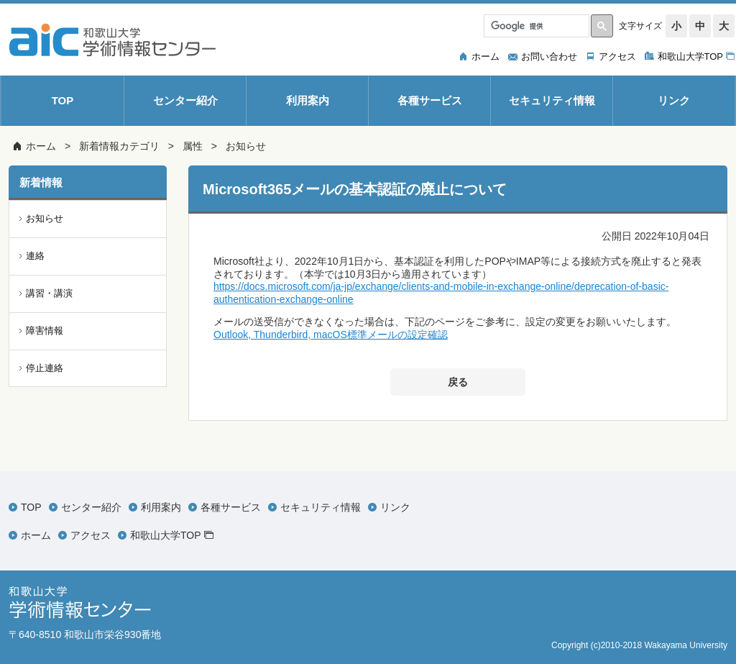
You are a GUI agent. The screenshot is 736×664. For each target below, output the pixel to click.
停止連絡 (44, 368)
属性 (193, 146)
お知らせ (246, 146)
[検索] (535, 25)
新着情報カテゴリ (119, 146)
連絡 (35, 255)
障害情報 (44, 330)
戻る (458, 382)
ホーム (41, 146)
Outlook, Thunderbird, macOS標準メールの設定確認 (330, 334)
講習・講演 (49, 293)
